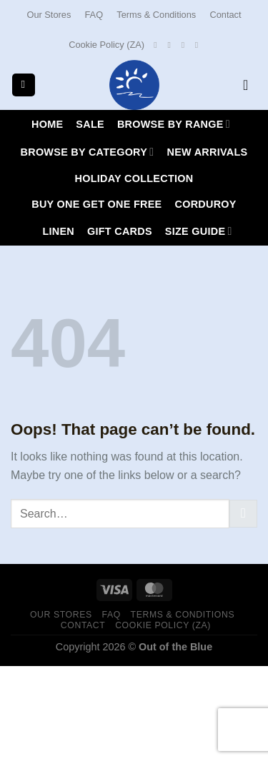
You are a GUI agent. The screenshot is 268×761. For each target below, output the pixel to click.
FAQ (94, 14)
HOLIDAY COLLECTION (134, 178)
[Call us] (199, 45)
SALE (90, 124)
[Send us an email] (186, 45)
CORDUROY (205, 204)
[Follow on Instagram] (171, 45)
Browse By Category (87, 151)
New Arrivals (207, 152)
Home (47, 124)
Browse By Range (173, 124)
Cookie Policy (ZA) (106, 44)
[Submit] (243, 514)
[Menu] (23, 85)
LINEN (58, 231)
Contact (225, 14)
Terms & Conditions (156, 14)
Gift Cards (119, 231)
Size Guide (198, 231)
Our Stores (48, 14)
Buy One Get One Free (96, 204)
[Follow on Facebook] (158, 45)
